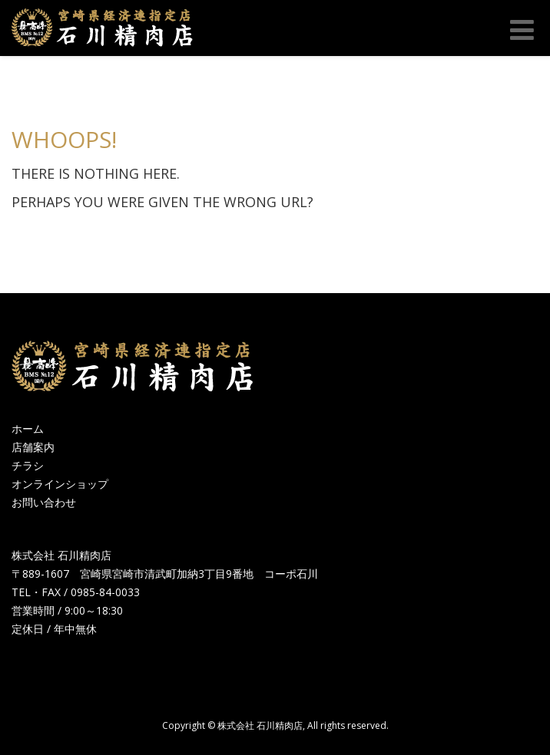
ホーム (28, 428)
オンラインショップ (60, 483)
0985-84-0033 (105, 592)
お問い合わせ (44, 502)
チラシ (28, 465)
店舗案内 (33, 447)
